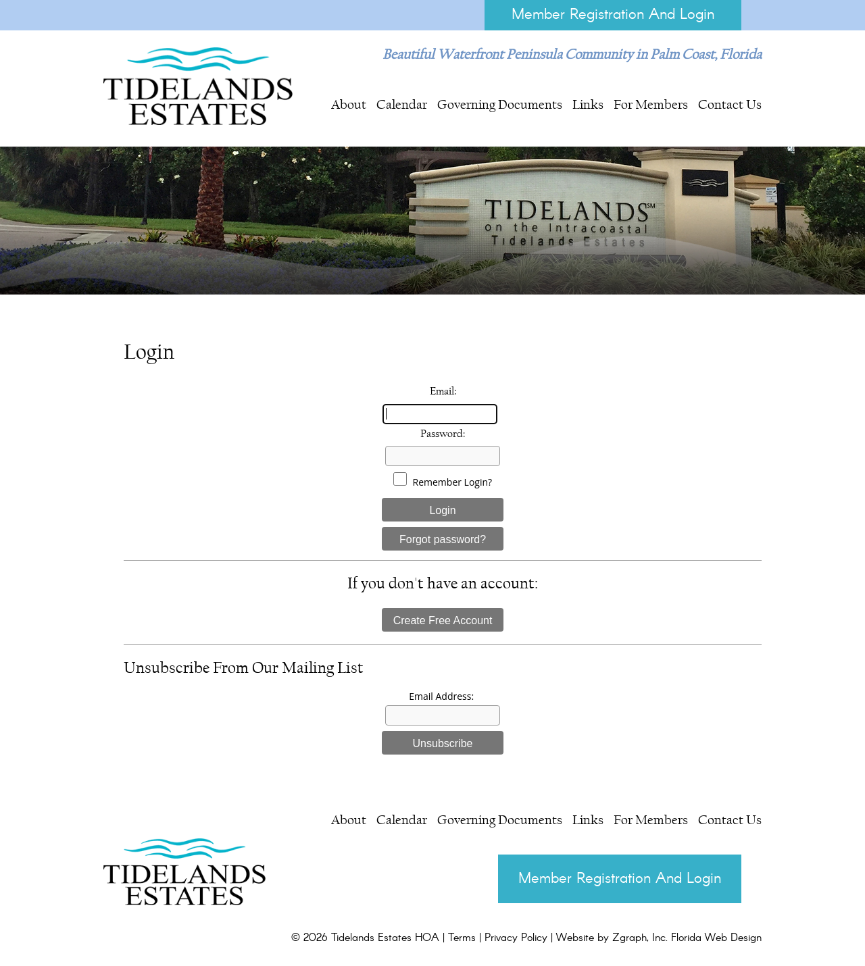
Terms (462, 938)
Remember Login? (453, 482)
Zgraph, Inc (639, 938)
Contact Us (730, 104)
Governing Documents (499, 104)
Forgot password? (442, 539)
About (348, 104)
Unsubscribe (443, 743)
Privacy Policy (516, 938)
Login (442, 510)
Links (587, 104)
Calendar (401, 104)
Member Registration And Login (613, 15)
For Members (651, 104)
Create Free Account (443, 620)
